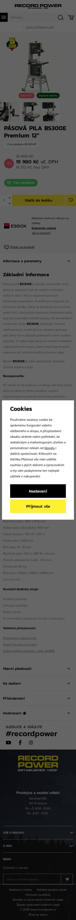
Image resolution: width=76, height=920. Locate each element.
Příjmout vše (38, 506)
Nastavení (38, 491)
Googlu (49, 448)
